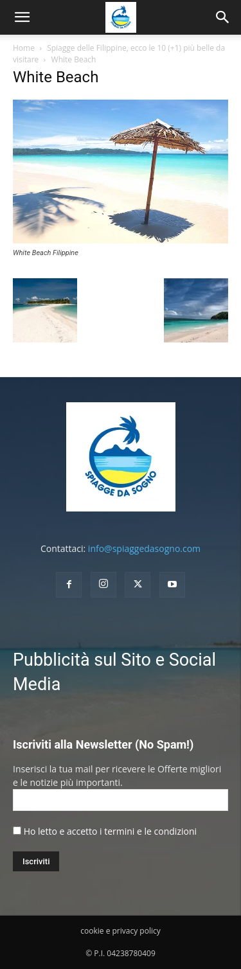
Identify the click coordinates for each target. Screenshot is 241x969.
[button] (223, 17)
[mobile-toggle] (21, 17)
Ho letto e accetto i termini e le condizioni (110, 831)
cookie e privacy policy (120, 930)
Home (24, 47)
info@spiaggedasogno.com (144, 548)
